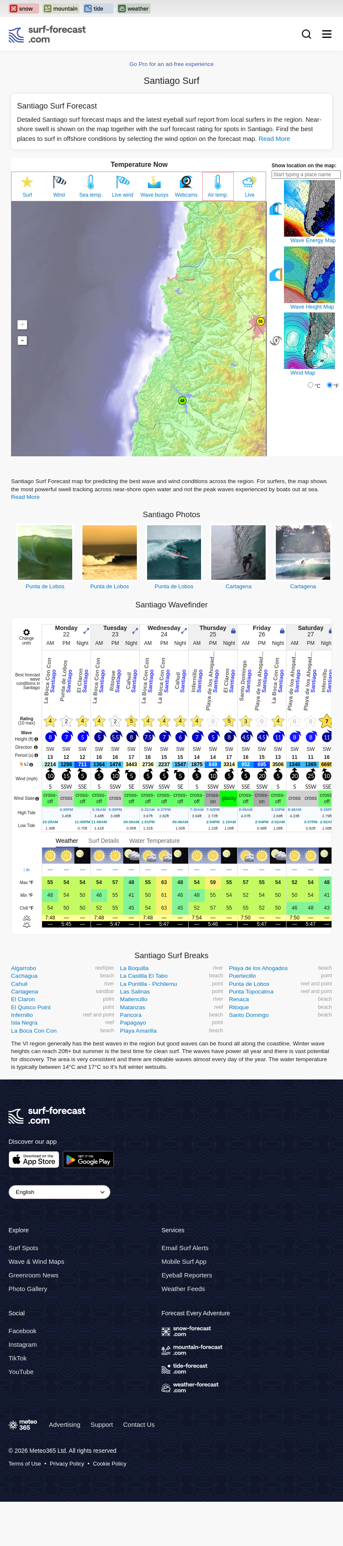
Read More (274, 138)
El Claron (23, 999)
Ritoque (239, 1007)
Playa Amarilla (138, 1031)
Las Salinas (135, 991)
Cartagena (239, 586)
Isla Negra (24, 1022)
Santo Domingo (249, 1015)
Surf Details (103, 840)
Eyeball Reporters (187, 1275)
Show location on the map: (304, 166)
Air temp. (218, 195)
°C (317, 386)
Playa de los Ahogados (258, 968)
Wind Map (302, 372)
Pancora (131, 1015)
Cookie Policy (110, 1463)
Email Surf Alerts (185, 1248)
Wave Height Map (312, 306)
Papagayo (133, 1022)
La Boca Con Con (34, 1031)
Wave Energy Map (312, 240)
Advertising (64, 1424)
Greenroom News (34, 1275)
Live (250, 195)
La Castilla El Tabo (143, 976)
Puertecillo (242, 976)
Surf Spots (23, 1248)
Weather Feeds (183, 1289)
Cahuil (19, 984)
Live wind (122, 195)
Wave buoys (155, 195)
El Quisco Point (31, 1007)
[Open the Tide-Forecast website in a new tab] (98, 8)
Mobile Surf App (184, 1261)
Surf (27, 195)
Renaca (239, 999)
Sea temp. (91, 195)
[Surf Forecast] (47, 34)
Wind (59, 195)
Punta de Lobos (45, 586)
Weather (67, 840)
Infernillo (22, 1015)
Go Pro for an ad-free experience (171, 64)
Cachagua (24, 976)
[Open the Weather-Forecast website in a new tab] (133, 8)
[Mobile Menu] (326, 34)
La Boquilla (134, 968)
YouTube (21, 1371)
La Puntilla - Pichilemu (148, 984)
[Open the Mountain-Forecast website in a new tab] (61, 8)
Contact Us (139, 1424)
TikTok (18, 1358)
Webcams (186, 195)
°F (336, 386)
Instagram (23, 1344)
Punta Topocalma (251, 991)
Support (102, 1424)
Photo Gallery (28, 1289)
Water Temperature (154, 840)
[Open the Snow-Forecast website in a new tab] (24, 8)
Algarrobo (23, 968)
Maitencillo (133, 999)
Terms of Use (25, 1463)
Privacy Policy (67, 1463)
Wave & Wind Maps (36, 1261)
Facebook (23, 1330)
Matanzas (132, 1007)
